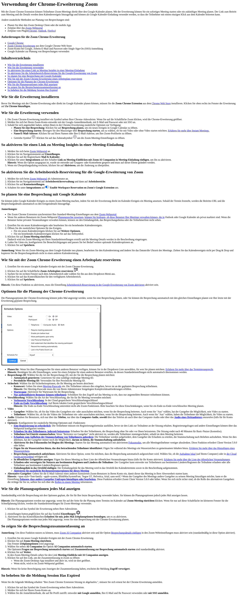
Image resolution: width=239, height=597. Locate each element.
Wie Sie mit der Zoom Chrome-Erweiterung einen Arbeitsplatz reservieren (44, 78)
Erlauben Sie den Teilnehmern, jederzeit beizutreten (41, 431)
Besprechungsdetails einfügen (126, 532)
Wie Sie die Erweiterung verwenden (25, 67)
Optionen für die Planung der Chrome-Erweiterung (33, 81)
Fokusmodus (134, 442)
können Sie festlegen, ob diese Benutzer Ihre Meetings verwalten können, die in (124, 217)
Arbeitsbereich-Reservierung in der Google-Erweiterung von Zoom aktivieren (105, 284)
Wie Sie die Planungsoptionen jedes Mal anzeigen (32, 84)
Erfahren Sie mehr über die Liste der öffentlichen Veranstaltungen (197, 459)
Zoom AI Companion (70, 532)
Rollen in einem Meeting (67, 482)
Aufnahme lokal (187, 454)
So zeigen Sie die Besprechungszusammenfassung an (34, 87)
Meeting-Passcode (52, 386)
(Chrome (32, 30)
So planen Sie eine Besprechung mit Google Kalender (34, 76)
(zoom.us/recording (23, 456)
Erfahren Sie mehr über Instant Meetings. (188, 130)
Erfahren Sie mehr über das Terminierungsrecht (189, 369)
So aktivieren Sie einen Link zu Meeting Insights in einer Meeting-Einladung (46, 70)
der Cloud (232, 454)
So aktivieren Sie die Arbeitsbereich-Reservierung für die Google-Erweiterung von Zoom (52, 73)
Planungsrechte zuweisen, (71, 217)
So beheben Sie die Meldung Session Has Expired (32, 90)
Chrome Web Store (161, 103)
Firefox (51, 30)
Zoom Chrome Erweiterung (21, 45)
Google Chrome (15, 43)
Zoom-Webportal (34, 28)
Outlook (42, 30)
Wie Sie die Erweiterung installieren (25, 64)
